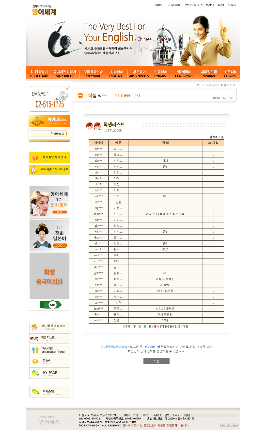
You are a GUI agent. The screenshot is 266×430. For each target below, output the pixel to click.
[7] (162, 326)
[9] (172, 326)
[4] (149, 326)
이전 (156, 361)
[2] (139, 326)
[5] (154, 326)
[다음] (185, 326)
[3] (144, 326)
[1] (134, 326)
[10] (177, 326)
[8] (167, 326)
